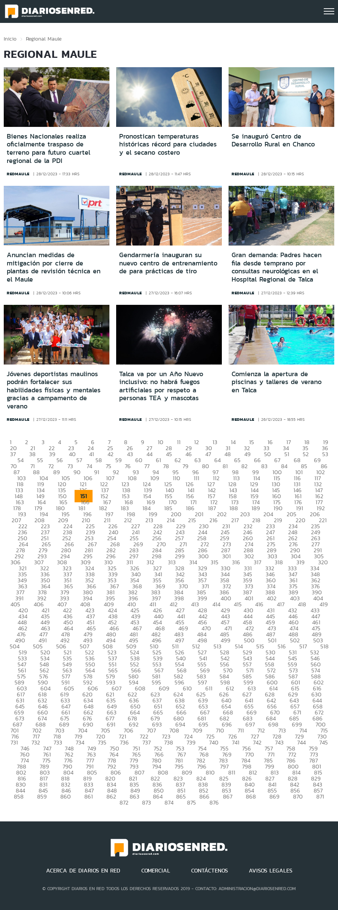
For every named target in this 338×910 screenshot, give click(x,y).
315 (214, 562)
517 (303, 646)
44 (150, 454)
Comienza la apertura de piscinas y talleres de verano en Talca (277, 382)
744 (301, 742)
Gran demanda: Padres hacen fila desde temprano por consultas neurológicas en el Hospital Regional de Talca (277, 267)
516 (282, 646)
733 (58, 742)
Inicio (10, 38)
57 (79, 460)
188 (233, 508)
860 (65, 796)
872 (124, 802)
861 (88, 796)
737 (146, 742)
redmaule (18, 174)
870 (298, 796)
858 (19, 796)
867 (227, 796)
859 (42, 796)
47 (208, 454)
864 (158, 796)
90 (77, 472)
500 (249, 640)
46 (188, 454)
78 (166, 466)
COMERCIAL (155, 870)
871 (320, 796)
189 (255, 508)
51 (286, 454)
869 (274, 796)
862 (111, 796)
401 (249, 598)
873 (146, 802)
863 (134, 796)
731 (14, 742)
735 (102, 742)
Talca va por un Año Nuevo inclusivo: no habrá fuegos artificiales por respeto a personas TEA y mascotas (161, 386)
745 (323, 742)
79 (185, 466)
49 (247, 454)
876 (214, 802)
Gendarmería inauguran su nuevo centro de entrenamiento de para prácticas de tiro (168, 263)
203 (245, 514)
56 (60, 460)
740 (213, 742)
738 (168, 742)
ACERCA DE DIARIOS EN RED (83, 870)
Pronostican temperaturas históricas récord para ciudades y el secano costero (168, 144)
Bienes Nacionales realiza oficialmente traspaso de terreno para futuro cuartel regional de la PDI (48, 148)
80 (205, 466)
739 (191, 742)
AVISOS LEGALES (270, 870)
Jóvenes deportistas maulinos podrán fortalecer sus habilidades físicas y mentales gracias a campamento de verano (53, 390)
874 (169, 802)
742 (257, 742)
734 (80, 742)
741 (235, 742)
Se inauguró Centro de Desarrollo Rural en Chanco (273, 140)
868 (251, 796)
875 (191, 802)
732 (35, 742)
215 (192, 520)
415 (238, 604)
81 (225, 466)
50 (267, 454)
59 (118, 460)
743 (279, 742)
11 (179, 442)
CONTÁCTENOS (209, 870)
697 (250, 724)
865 (181, 796)
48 (227, 454)
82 (244, 466)
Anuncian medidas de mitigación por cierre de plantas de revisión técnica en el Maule (53, 267)
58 (99, 460)
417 (280, 604)
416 (259, 604)
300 (203, 556)
